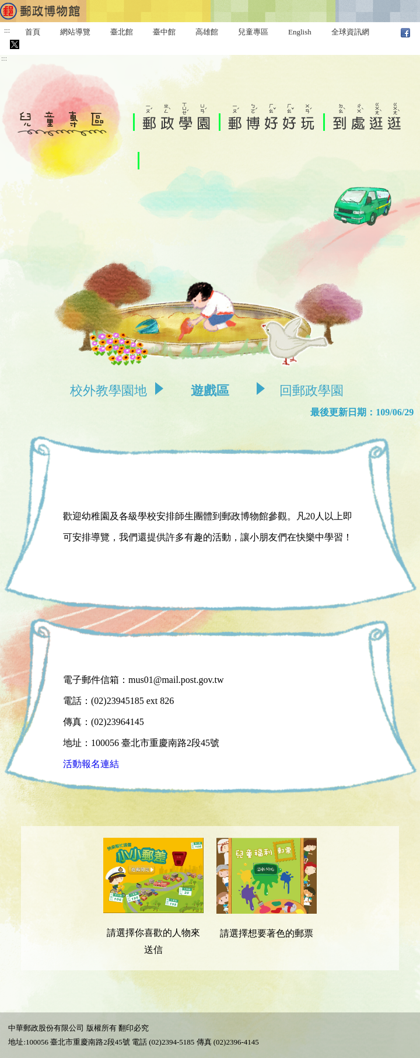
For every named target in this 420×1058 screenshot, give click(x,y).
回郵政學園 (311, 390)
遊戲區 (210, 390)
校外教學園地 (108, 390)
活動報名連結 (91, 764)
